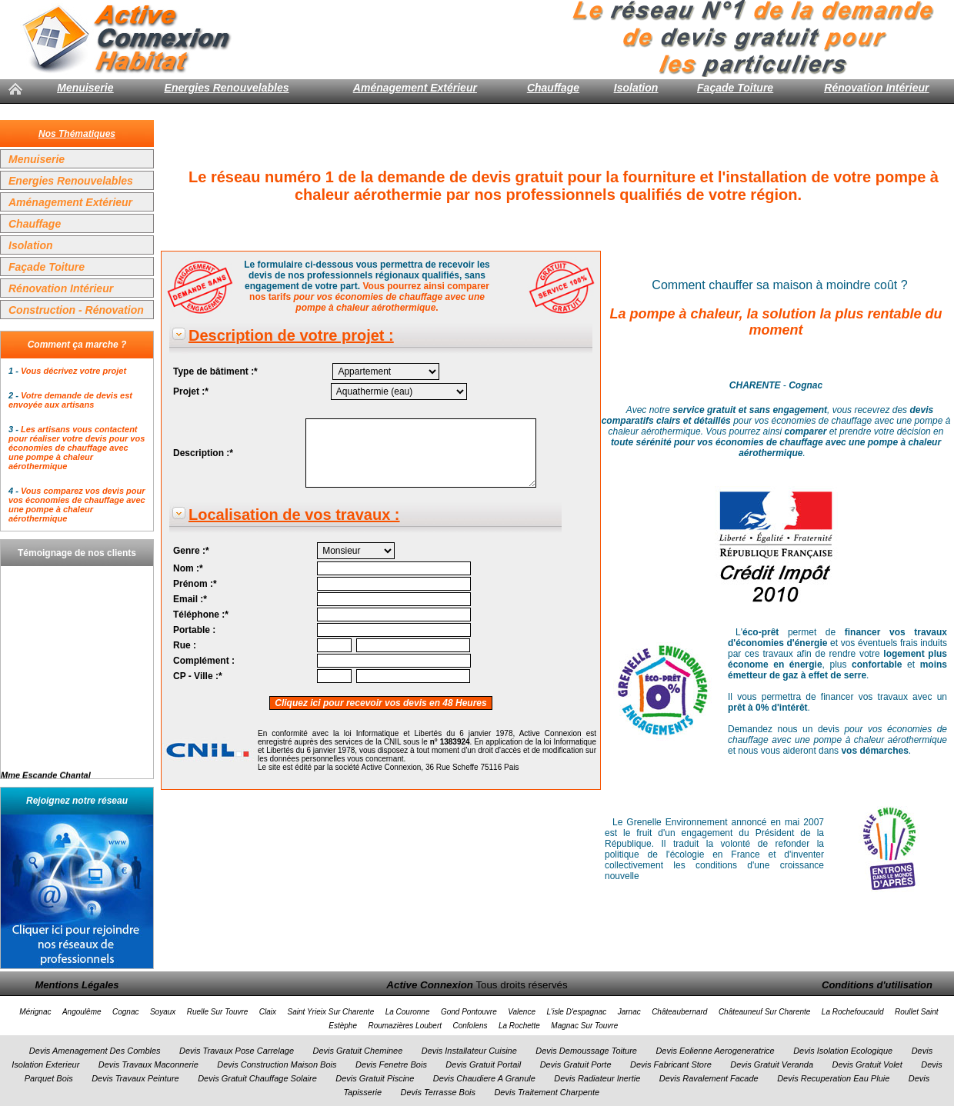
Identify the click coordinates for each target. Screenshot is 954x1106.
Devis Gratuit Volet (867, 1064)
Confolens (469, 1025)
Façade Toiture (735, 88)
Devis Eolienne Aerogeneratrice (714, 1050)
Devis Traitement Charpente (546, 1092)
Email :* (190, 599)
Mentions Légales (76, 985)
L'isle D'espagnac (576, 1012)
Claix (267, 1012)
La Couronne (407, 1012)
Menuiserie (85, 88)
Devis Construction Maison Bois (276, 1064)
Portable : (194, 630)
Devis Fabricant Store (671, 1064)
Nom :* (188, 568)
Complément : (204, 660)
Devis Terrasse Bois (438, 1092)
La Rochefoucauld (853, 1012)
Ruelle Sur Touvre (218, 1012)
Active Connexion (429, 985)
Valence (521, 1012)
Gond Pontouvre (469, 1012)
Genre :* (191, 550)
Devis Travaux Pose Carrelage (236, 1050)
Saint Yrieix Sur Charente (331, 1012)
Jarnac (629, 1012)
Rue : (184, 645)
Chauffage (553, 88)
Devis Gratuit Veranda (771, 1064)
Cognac (125, 1012)
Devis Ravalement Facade (709, 1078)
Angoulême (82, 1012)
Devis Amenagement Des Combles (95, 1050)
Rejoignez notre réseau (77, 800)
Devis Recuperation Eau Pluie (833, 1078)
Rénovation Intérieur (876, 88)
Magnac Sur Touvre (584, 1025)
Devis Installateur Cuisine (469, 1050)
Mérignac (35, 1012)
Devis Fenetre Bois (391, 1064)
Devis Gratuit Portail (483, 1064)
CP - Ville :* (197, 676)
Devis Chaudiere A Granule (484, 1078)
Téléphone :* (200, 614)
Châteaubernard (679, 1012)
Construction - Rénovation (76, 310)
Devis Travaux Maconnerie (148, 1064)
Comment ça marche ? (77, 344)
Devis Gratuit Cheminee (357, 1050)
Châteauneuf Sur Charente (765, 1012)
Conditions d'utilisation (877, 985)
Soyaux (162, 1012)
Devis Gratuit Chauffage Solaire (257, 1078)
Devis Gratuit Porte (576, 1064)
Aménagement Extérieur (415, 88)
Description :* (203, 453)
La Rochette (519, 1025)
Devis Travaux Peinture (135, 1078)
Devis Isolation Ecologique (842, 1050)
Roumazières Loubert (405, 1025)
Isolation (636, 88)
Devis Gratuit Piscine (374, 1078)
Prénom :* (195, 583)
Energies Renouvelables (227, 88)
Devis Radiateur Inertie (597, 1078)
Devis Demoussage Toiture (586, 1050)
